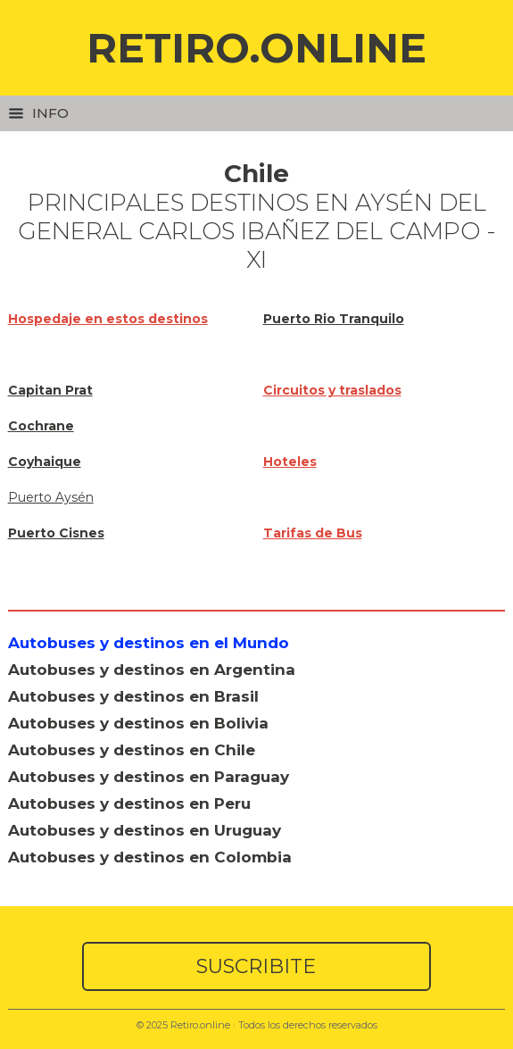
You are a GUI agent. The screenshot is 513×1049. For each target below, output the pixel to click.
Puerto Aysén (51, 497)
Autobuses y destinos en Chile (131, 750)
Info (38, 112)
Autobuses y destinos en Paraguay (148, 777)
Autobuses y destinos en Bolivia (138, 723)
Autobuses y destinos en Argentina (151, 670)
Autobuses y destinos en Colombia (150, 857)
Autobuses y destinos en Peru (129, 803)
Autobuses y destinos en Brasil (133, 696)
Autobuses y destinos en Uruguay (144, 830)
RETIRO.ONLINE (256, 47)
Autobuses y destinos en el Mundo (148, 643)
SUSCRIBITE (256, 966)
